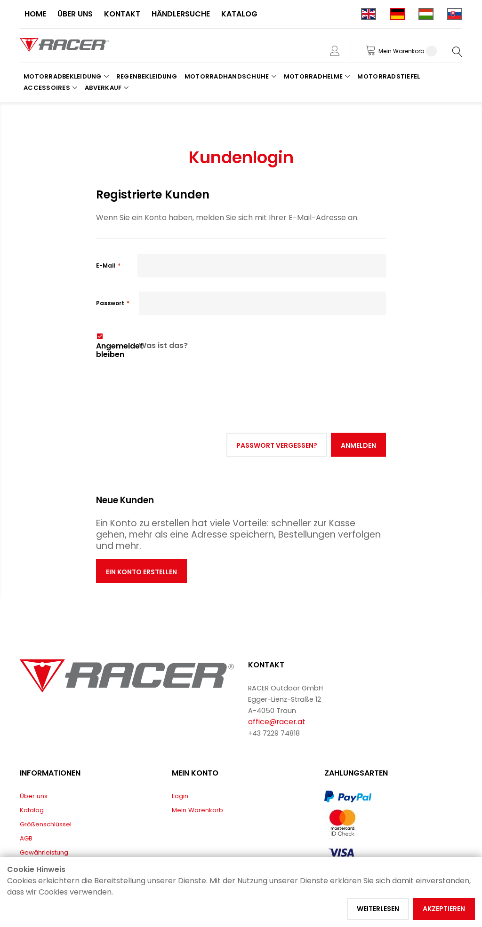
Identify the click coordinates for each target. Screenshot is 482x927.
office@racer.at (276, 721)
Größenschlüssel (46, 824)
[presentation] (167, 380)
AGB (26, 838)
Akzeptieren (444, 908)
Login (180, 796)
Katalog (32, 810)
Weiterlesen (378, 908)
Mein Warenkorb (197, 810)
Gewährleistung (44, 852)
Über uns (34, 796)
